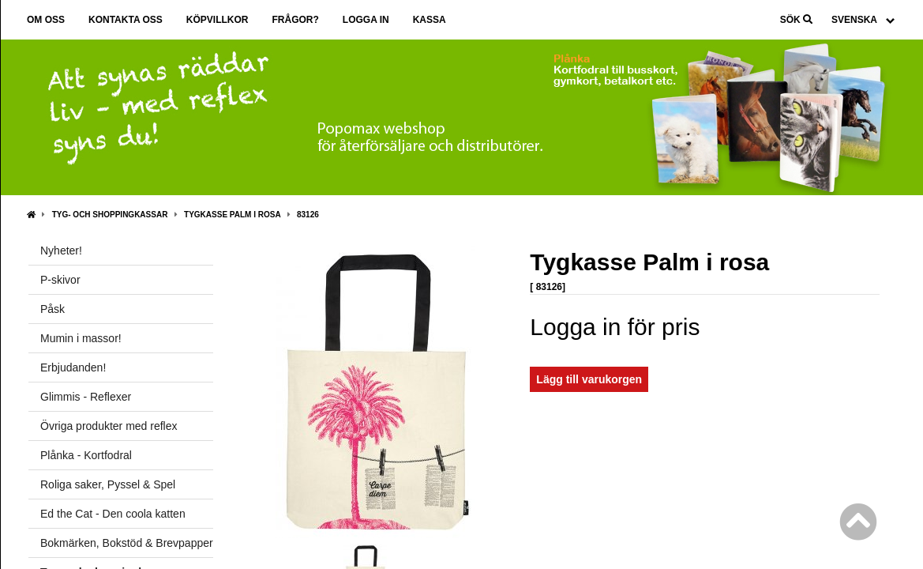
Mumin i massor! (81, 338)
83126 (308, 214)
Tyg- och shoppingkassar (110, 214)
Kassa (429, 19)
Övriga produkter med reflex (109, 426)
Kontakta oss (125, 19)
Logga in (366, 19)
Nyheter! (61, 250)
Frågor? (295, 19)
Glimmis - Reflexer (85, 396)
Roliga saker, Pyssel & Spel (107, 484)
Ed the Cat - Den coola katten (113, 513)
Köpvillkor (217, 19)
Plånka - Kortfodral (86, 455)
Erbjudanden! (73, 367)
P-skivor (60, 279)
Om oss (46, 19)
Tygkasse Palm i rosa (232, 214)
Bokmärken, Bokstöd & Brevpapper (126, 543)
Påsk (52, 309)
